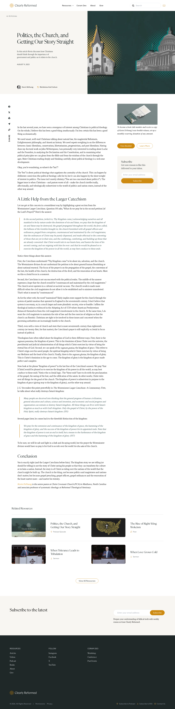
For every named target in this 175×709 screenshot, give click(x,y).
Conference (92, 657)
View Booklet (126, 145)
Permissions (40, 704)
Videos (12, 657)
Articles (13, 653)
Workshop (92, 653)
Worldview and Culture (47, 87)
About (12, 669)
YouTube (52, 665)
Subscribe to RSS (144, 704)
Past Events (92, 661)
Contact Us (159, 704)
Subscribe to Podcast (125, 704)
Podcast (13, 661)
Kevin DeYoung (25, 87)
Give (11, 673)
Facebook (52, 657)
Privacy (49, 704)
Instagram (53, 653)
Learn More (145, 145)
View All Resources (87, 580)
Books (12, 665)
